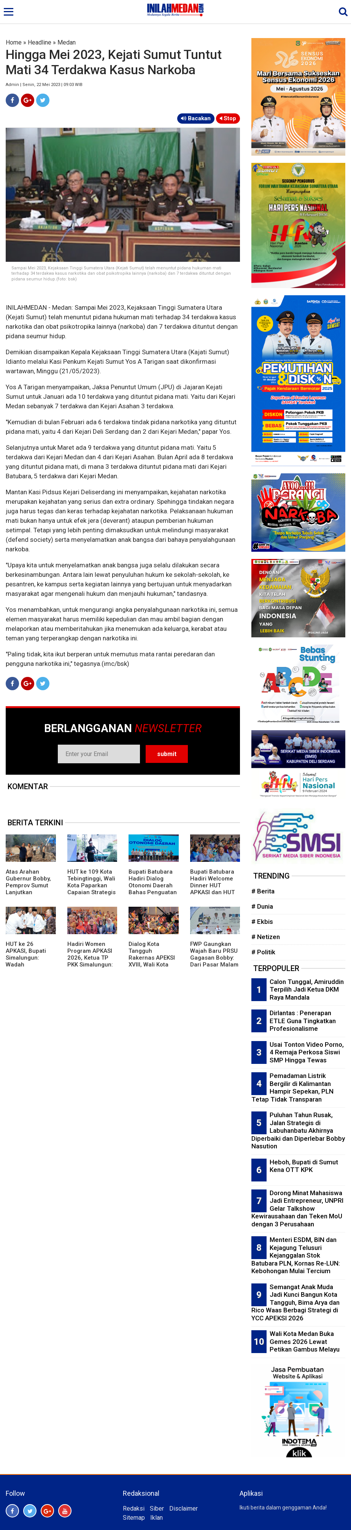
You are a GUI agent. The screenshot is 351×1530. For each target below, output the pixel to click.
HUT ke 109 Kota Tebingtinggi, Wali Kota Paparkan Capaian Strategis (91, 882)
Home (14, 42)
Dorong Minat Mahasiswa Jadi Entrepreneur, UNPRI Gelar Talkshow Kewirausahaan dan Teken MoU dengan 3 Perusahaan (297, 1208)
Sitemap (134, 1517)
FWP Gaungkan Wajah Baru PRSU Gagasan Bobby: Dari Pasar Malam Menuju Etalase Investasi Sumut (214, 961)
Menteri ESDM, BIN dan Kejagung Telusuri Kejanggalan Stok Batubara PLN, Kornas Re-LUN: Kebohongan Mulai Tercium (295, 1255)
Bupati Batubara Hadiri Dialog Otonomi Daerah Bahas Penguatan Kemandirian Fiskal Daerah (153, 888)
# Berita (263, 891)
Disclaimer (183, 1508)
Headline (39, 42)
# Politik (263, 952)
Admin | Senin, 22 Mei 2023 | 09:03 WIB (44, 84)
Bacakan (196, 118)
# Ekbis (262, 921)
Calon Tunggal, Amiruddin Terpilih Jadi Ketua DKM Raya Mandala (307, 989)
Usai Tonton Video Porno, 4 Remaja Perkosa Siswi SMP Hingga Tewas (307, 1052)
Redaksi (134, 1508)
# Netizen (265, 937)
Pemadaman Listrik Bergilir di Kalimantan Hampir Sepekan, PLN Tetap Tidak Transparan (292, 1087)
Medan (66, 42)
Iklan (156, 1517)
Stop (228, 118)
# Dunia (262, 906)
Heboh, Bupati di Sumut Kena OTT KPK (304, 1166)
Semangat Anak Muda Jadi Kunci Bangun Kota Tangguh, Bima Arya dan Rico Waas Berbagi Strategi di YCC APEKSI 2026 (295, 1302)
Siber (157, 1508)
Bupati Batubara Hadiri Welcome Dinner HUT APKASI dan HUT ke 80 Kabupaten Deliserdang (213, 888)
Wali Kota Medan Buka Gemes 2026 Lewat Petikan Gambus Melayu (305, 1341)
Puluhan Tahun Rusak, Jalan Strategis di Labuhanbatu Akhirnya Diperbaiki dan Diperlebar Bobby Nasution (298, 1130)
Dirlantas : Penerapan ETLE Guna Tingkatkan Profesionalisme (303, 1020)
